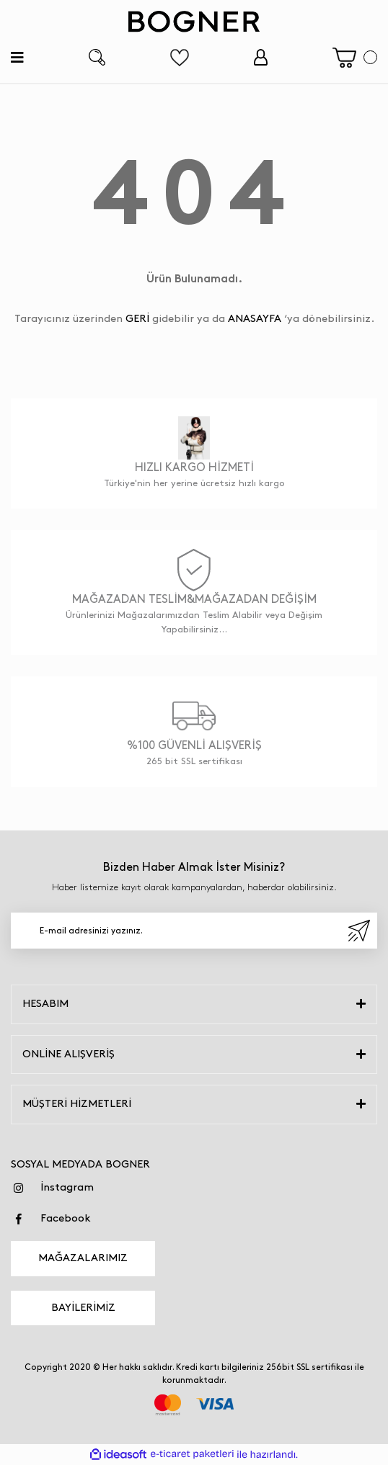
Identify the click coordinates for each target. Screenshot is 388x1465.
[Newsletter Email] (194, 931)
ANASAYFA (254, 319)
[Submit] (359, 931)
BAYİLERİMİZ (83, 1308)
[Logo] (194, 21)
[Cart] (354, 58)
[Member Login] (261, 57)
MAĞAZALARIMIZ (83, 1258)
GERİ (137, 319)
